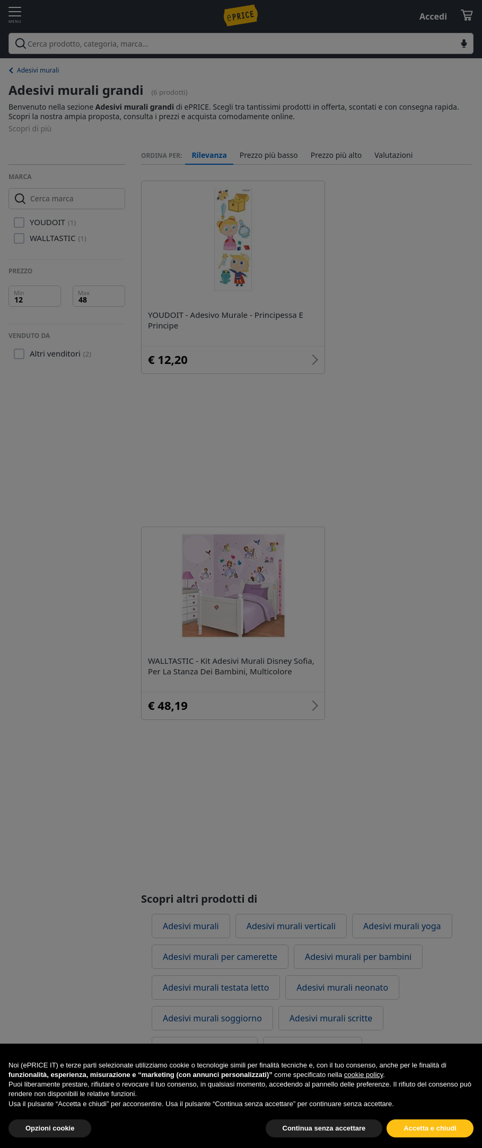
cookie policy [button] (363, 1089)
